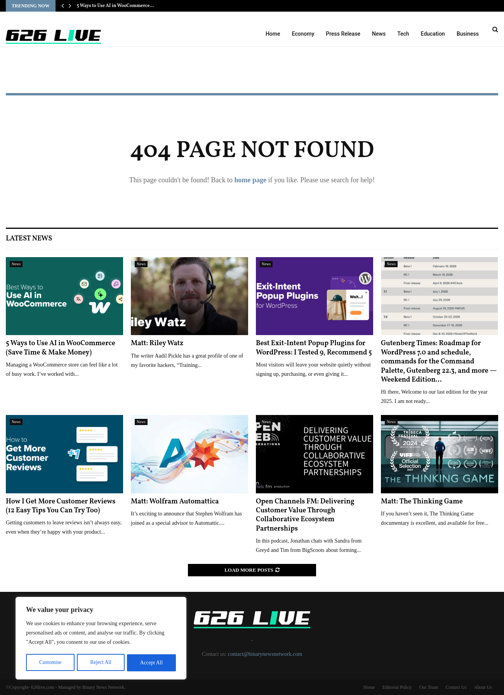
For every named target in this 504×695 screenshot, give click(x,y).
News (379, 34)
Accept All (151, 663)
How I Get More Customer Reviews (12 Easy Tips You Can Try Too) (60, 506)
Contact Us (455, 687)
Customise (49, 663)
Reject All (100, 663)
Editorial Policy (397, 687)
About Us (483, 687)
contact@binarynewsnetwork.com (265, 654)
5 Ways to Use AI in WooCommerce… (115, 6)
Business (468, 34)
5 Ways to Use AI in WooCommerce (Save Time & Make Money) (60, 348)
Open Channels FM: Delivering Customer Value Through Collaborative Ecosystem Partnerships (305, 515)
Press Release (343, 34)
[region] (101, 638)
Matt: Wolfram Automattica (175, 502)
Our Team (428, 687)
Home (273, 34)
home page (250, 180)
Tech (403, 34)
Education (433, 34)
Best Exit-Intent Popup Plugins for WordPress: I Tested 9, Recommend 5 (314, 348)
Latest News (29, 239)
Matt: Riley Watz (157, 343)
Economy (303, 34)
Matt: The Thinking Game (422, 502)
